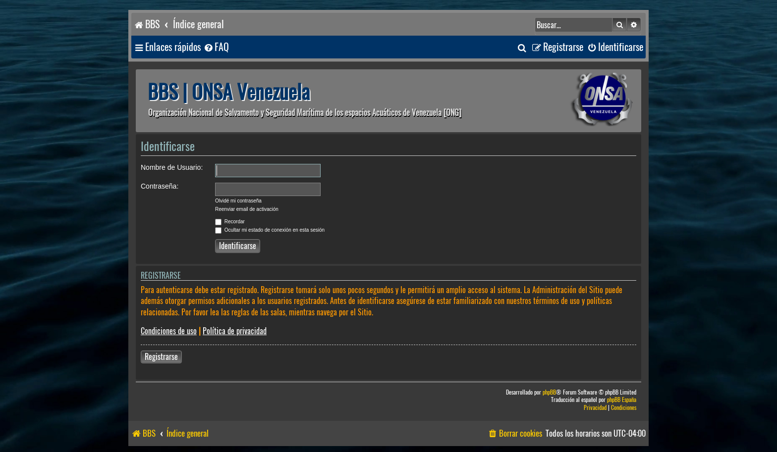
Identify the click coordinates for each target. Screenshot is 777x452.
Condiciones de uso (169, 331)
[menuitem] (216, 47)
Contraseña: (159, 186)
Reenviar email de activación (246, 209)
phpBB (549, 392)
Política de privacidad (235, 331)
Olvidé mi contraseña (238, 200)
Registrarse (161, 357)
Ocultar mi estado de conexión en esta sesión (270, 230)
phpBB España (621, 399)
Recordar (230, 221)
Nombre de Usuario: (172, 167)
